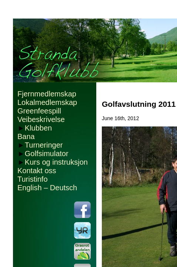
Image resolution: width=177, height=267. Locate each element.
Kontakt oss (36, 171)
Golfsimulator (47, 153)
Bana (26, 136)
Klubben (38, 128)
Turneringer (44, 145)
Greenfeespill (39, 111)
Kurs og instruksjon (56, 162)
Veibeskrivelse (41, 119)
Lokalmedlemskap (47, 102)
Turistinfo (32, 179)
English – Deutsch (47, 188)
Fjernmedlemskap (46, 94)
